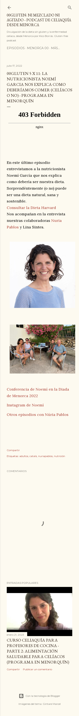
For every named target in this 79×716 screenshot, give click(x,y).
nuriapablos (45, 456)
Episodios (16, 48)
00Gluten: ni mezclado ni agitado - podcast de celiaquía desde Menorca (39, 20)
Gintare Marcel (52, 703)
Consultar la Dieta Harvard (31, 207)
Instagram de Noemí (25, 405)
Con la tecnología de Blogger (39, 695)
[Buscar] (69, 7)
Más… (55, 48)
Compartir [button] (13, 450)
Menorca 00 (38, 48)
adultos (23, 456)
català (33, 456)
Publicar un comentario (37, 669)
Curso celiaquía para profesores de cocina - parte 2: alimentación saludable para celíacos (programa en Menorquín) (38, 651)
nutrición (59, 456)
